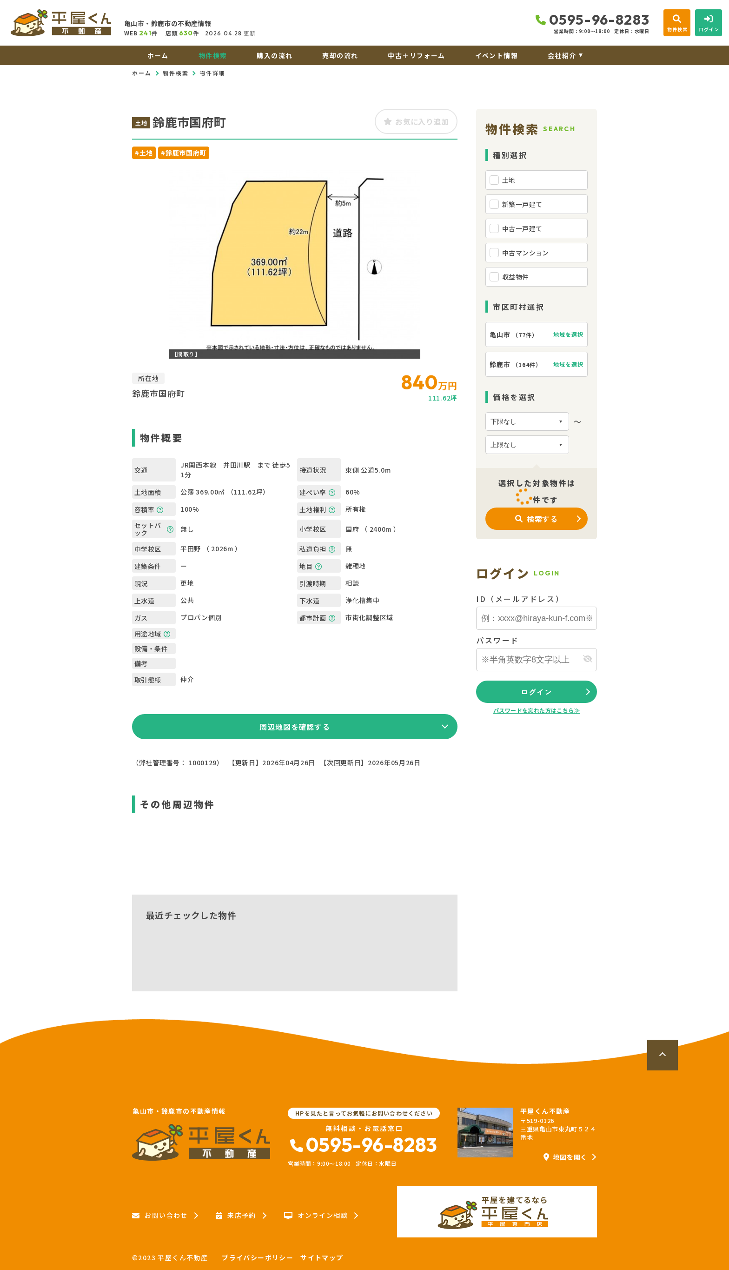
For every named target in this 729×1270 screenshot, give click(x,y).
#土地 (144, 152)
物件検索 (213, 55)
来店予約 (236, 1215)
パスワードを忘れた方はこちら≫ (536, 710)
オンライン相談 (316, 1215)
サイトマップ (321, 1257)
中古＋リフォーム (416, 55)
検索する (536, 518)
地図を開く (565, 1157)
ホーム (158, 55)
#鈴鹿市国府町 (183, 152)
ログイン (536, 691)
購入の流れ (274, 55)
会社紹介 (562, 55)
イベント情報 (496, 55)
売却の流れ (340, 55)
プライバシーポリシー (257, 1257)
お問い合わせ (160, 1215)
